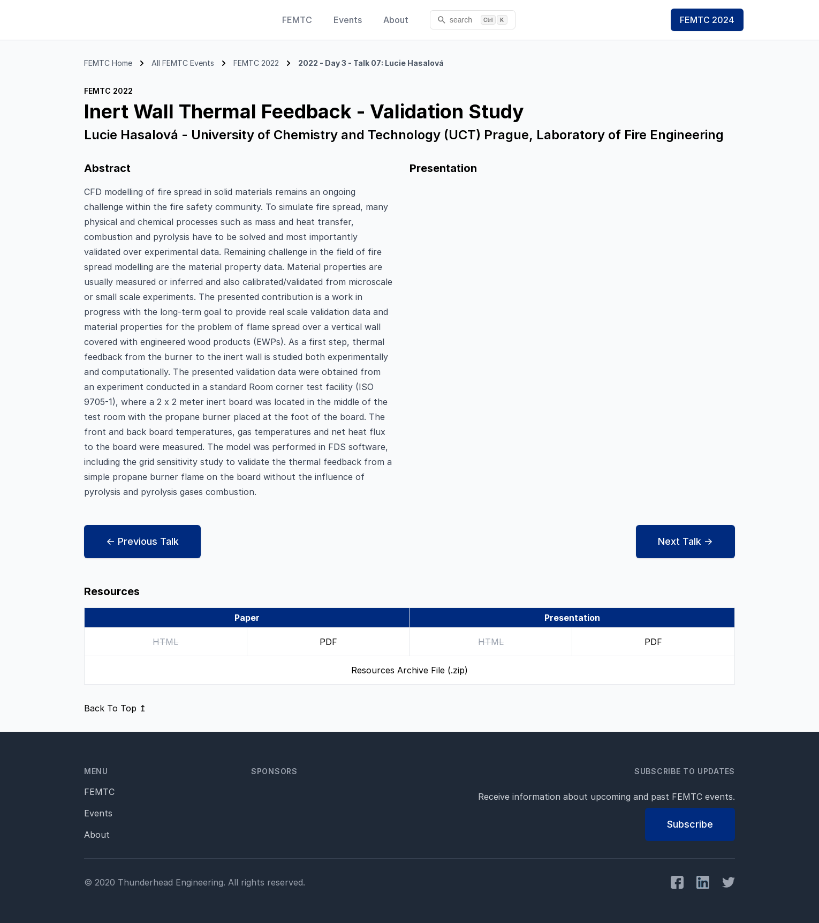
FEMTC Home (108, 62)
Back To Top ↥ (115, 708)
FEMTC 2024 (707, 19)
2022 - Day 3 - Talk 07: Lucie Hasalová (371, 62)
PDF (328, 641)
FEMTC (297, 19)
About (395, 19)
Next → (685, 541)
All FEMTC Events (182, 62)
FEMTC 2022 (256, 62)
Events (347, 19)
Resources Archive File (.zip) (409, 670)
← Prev (142, 541)
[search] (472, 19)
